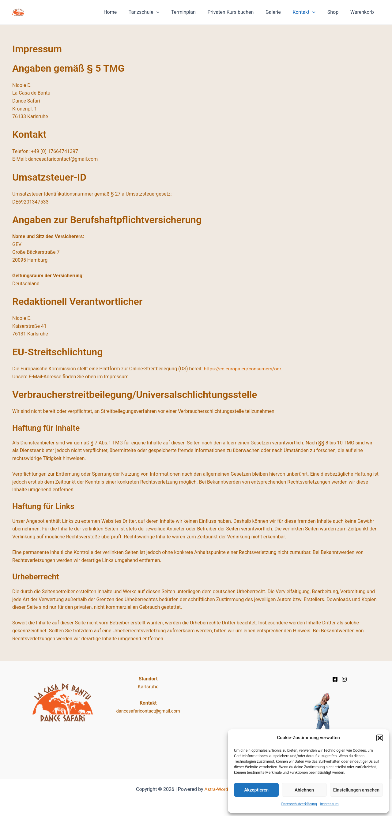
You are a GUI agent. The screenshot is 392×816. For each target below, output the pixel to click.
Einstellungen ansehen (356, 790)
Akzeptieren (256, 790)
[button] (380, 738)
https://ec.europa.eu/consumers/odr (243, 369)
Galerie (280, 12)
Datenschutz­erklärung (299, 804)
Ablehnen (304, 790)
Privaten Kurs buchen (240, 12)
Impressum (329, 804)
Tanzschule (157, 12)
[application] (170, 12)
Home (125, 12)
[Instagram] (344, 679)
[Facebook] (335, 679)
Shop (335, 12)
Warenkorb (363, 12)
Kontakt (309, 12)
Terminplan (194, 12)
